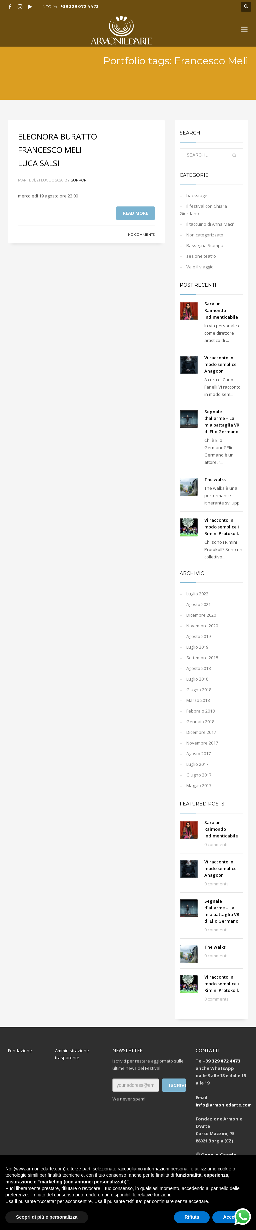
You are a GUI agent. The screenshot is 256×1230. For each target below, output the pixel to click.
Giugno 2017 (198, 775)
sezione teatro (201, 256)
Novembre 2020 (202, 626)
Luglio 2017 (197, 764)
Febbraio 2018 (200, 711)
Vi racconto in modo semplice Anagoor (220, 364)
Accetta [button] (231, 1217)
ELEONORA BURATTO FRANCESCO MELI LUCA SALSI (57, 149)
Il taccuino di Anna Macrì (210, 224)
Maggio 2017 (198, 785)
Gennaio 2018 (200, 722)
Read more (135, 213)
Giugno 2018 (198, 690)
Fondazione (20, 1051)
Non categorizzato (204, 235)
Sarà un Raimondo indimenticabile (221, 310)
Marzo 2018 (198, 700)
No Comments (141, 234)
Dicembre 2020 (201, 615)
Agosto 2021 (198, 604)
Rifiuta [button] (192, 1217)
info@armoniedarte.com (224, 1105)
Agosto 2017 (198, 754)
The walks (215, 479)
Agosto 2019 (198, 636)
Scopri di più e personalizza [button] (46, 1217)
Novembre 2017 (202, 743)
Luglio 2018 (197, 679)
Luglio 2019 (197, 647)
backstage (196, 195)
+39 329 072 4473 (79, 6)
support (80, 180)
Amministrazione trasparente (72, 1054)
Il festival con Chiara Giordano (203, 209)
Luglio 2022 (197, 594)
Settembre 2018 (202, 658)
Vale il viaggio (200, 267)
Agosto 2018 (198, 668)
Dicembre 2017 (201, 732)
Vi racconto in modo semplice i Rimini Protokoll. (221, 526)
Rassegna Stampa (204, 245)
